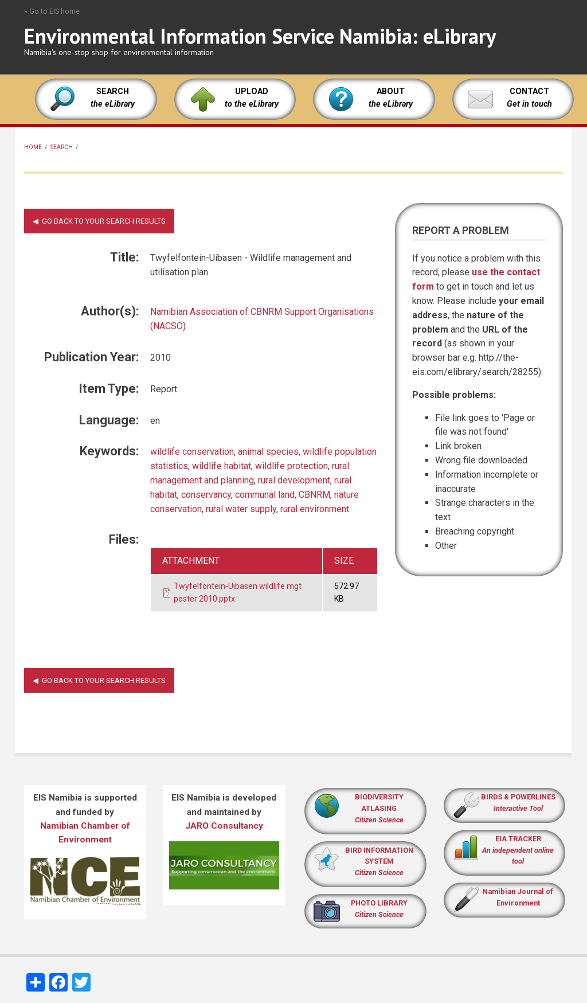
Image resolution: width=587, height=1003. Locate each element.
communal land (265, 494)
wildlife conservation (192, 451)
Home (33, 147)
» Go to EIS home (52, 11)
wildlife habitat (221, 465)
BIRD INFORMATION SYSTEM (379, 861)
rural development (294, 480)
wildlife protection (291, 465)
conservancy (206, 494)
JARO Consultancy (224, 826)
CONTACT (529, 91)
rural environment (314, 509)
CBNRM (314, 494)
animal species (268, 451)
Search (61, 147)
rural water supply (241, 509)
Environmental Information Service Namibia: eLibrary (260, 35)
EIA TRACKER (518, 838)
